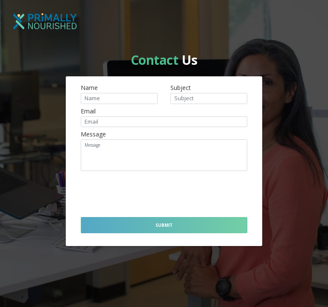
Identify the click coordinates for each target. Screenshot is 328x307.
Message (93, 134)
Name (89, 88)
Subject (180, 88)
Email (88, 111)
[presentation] (138, 191)
